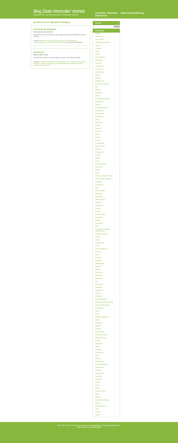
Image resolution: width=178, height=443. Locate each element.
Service (97, 341)
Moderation (82, 62)
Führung (98, 149)
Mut (96, 281)
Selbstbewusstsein (76, 63)
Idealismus (98, 193)
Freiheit (97, 137)
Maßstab (98, 266)
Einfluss (97, 105)
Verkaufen (98, 376)
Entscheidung (99, 113)
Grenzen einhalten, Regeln (104, 176)
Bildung (97, 90)
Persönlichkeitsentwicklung (104, 302)
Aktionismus (99, 36)
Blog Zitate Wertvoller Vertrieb (59, 11)
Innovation (98, 202)
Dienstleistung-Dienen (102, 99)
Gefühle (97, 155)
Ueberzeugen (99, 361)
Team (97, 355)
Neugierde (98, 287)
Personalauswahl (101, 299)
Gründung (54, 41)
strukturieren (99, 352)
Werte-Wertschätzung (59, 42)
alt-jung (97, 45)
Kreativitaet (99, 223)
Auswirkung (99, 69)
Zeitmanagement (100, 406)
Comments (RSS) (95, 427)
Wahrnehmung (100, 391)
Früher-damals (100, 146)
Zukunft (97, 412)
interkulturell (99, 205)
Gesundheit (99, 167)
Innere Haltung (100, 199)
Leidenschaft (99, 243)
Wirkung (98, 403)
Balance (98, 75)
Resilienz (98, 326)
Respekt (98, 329)
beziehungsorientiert (102, 84)
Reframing (98, 323)
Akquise (98, 33)
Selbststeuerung (100, 338)
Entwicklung (99, 116)
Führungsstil (99, 152)
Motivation (36, 63)
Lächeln (97, 237)
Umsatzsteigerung (39, 42)
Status (97, 346)
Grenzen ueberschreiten (103, 179)
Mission (97, 269)
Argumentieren (100, 57)
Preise (97, 311)
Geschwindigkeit (100, 164)
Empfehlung (99, 110)
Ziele (97, 409)
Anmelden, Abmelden (106, 13)
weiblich (98, 397)
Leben (97, 240)
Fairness (98, 128)
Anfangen (98, 48)
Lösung (97, 252)
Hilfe (96, 188)
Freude (97, 140)
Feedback (98, 131)
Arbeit (97, 54)
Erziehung (98, 122)
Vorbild (48, 42)
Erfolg (49, 41)
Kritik (97, 226)
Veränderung (99, 367)
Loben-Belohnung (101, 249)
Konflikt (97, 220)
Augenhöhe (99, 60)
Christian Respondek (44, 29)
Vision (97, 385)
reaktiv (97, 320)
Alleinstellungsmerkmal (103, 42)
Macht (97, 255)
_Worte (97, 415)
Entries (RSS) (81, 427)
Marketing (98, 260)
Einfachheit (99, 102)
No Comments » (46, 65)
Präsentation (99, 308)
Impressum (101, 15)
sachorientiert (99, 332)
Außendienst (99, 66)
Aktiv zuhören (99, 39)
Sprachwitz (99, 344)
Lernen (97, 246)
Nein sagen (99, 284)
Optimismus (99, 290)
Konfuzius (38, 52)
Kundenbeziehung (101, 234)
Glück (97, 173)
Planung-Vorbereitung (48, 63)
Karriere (98, 211)
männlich (98, 258)
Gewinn (97, 170)
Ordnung (98, 293)
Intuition (97, 208)
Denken (97, 96)
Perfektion (98, 296)
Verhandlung (99, 373)
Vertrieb (97, 382)
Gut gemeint (99, 185)
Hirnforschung (100, 191)
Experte (97, 125)
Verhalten (36, 65)
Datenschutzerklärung (132, 13)
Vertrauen (98, 379)
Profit (97, 314)
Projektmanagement (62, 63)
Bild (96, 87)
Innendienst (99, 196)
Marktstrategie (72, 41)
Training (98, 358)
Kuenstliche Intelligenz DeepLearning (102, 230)
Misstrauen (99, 272)
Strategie (98, 349)
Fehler (97, 134)
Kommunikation (72, 62)
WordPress (96, 425)
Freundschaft (99, 143)
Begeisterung (99, 81)
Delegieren (98, 93)
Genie (97, 161)
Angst (97, 51)
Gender (97, 158)
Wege (97, 394)
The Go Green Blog (109, 425)
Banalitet (43, 41)
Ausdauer (43, 62)
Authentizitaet (99, 72)
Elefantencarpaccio (60, 62)
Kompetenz (62, 41)
